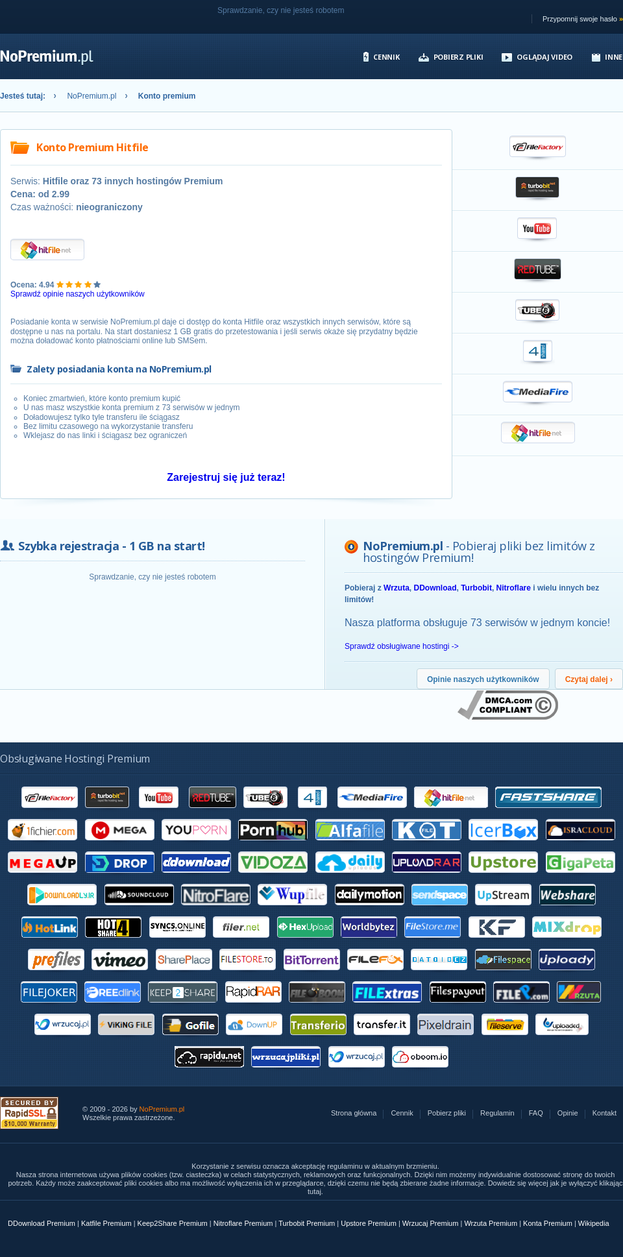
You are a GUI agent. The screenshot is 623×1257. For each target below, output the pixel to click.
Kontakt (604, 1113)
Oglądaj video (544, 57)
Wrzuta (396, 587)
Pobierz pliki (458, 57)
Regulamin (497, 1113)
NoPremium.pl (91, 96)
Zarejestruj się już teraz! (226, 477)
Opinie (567, 1113)
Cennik (386, 57)
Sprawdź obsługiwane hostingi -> (402, 646)
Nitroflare (513, 587)
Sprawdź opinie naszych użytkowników (77, 294)
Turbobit (476, 587)
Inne (613, 57)
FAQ (536, 1113)
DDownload (434, 587)
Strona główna (353, 1113)
